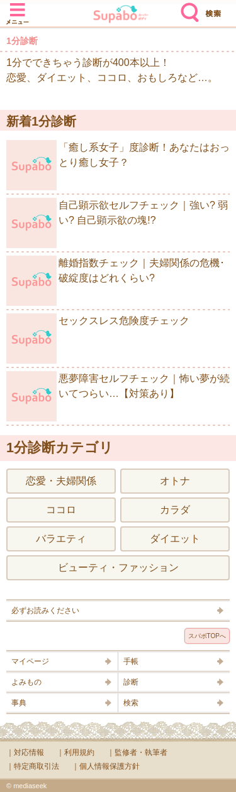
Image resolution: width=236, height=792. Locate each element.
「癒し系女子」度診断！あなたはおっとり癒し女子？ (118, 165)
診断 (130, 682)
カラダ (175, 509)
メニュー (17, 8)
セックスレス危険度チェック (97, 338)
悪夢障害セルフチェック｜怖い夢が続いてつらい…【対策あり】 (118, 396)
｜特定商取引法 (32, 766)
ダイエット (175, 538)
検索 (187, 8)
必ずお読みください (45, 610)
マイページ (30, 661)
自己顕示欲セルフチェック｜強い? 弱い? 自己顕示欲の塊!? (117, 223)
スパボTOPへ (207, 635)
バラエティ (61, 538)
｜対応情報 (25, 752)
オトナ (175, 480)
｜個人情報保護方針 (106, 766)
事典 (18, 702)
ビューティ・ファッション (118, 567)
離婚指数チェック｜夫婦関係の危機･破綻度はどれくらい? (115, 281)
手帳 (130, 661)
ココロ (61, 509)
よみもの (26, 682)
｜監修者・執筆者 (137, 752)
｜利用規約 (75, 752)
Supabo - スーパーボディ (121, 15)
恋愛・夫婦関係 (61, 480)
